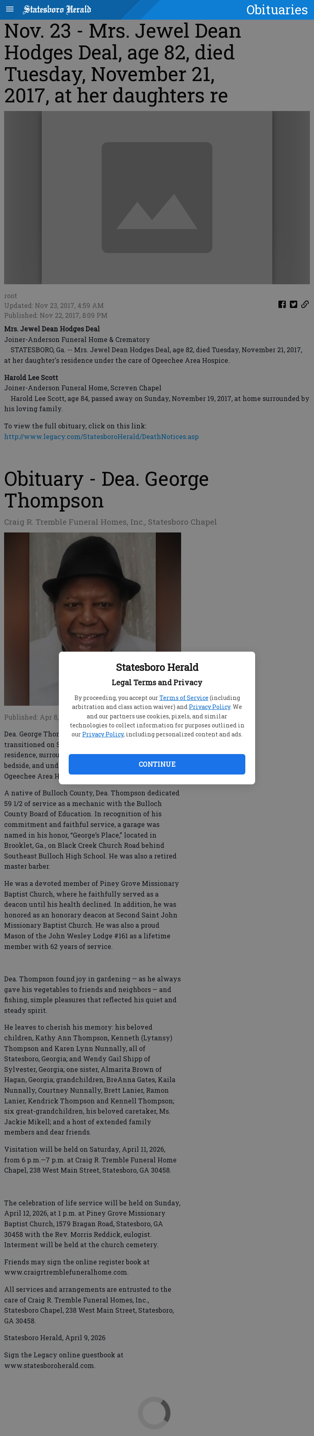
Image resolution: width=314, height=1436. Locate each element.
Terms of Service (184, 698)
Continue (157, 764)
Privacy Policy (209, 707)
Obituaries (277, 9)
